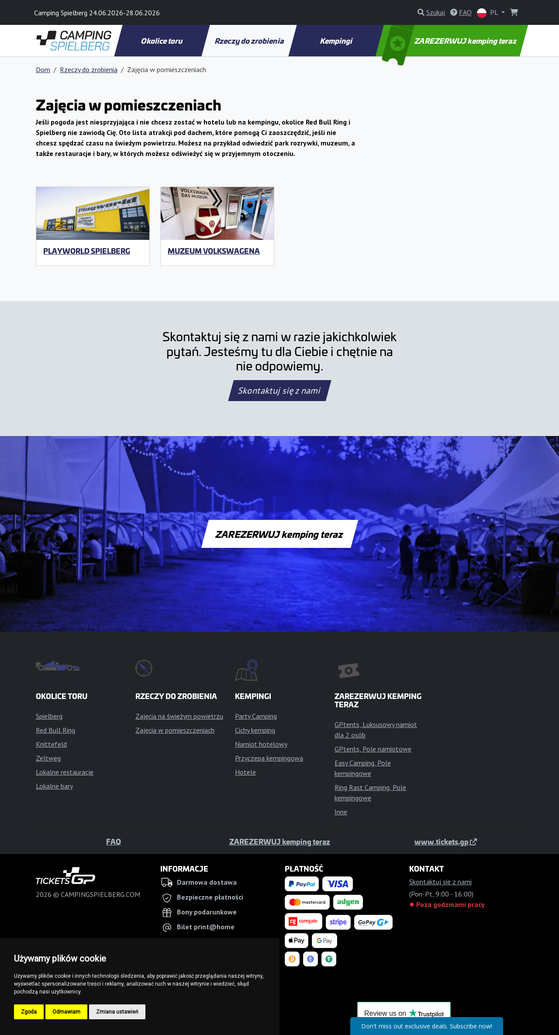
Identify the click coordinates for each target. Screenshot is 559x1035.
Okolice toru (162, 40)
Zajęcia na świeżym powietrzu (179, 716)
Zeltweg (48, 758)
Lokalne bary (54, 786)
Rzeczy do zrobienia (249, 40)
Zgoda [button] (29, 1012)
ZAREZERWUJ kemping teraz (450, 40)
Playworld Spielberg (86, 251)
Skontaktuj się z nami (279, 390)
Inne (341, 811)
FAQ (113, 841)
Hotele (245, 772)
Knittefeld (51, 744)
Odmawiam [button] (66, 1012)
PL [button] (488, 13)
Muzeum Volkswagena (214, 251)
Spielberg (49, 716)
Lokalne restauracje (64, 772)
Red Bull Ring (55, 730)
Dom (43, 69)
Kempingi (337, 40)
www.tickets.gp (445, 841)
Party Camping (256, 716)
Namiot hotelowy (261, 744)
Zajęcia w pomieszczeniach (174, 730)
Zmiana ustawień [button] (117, 1012)
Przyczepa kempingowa (269, 758)
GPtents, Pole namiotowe (373, 748)
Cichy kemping (255, 730)
